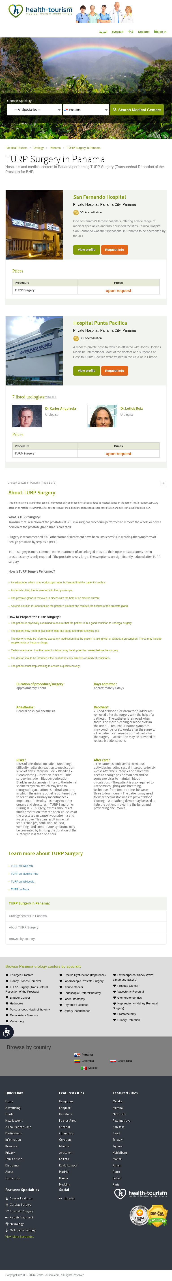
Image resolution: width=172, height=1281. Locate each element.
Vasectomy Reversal (130, 991)
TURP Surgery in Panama (84, 147)
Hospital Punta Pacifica (100, 323)
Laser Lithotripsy (74, 999)
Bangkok (65, 1108)
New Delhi (119, 1114)
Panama (55, 147)
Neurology (17, 1224)
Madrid (64, 1172)
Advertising (13, 1108)
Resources (12, 1146)
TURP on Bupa (20, 889)
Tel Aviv (118, 1139)
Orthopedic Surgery (23, 1230)
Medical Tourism (17, 147)
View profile (86, 249)
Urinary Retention (128, 1020)
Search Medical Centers (139, 110)
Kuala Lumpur (68, 1165)
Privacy (10, 1152)
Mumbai (118, 1108)
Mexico (89, 1068)
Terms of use (13, 1159)
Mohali (117, 1159)
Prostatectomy (126, 1014)
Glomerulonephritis (129, 997)
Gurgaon (65, 1139)
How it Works (14, 1120)
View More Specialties (19, 1237)
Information (13, 1139)
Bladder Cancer (20, 997)
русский (117, 31)
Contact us (12, 1178)
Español (144, 31)
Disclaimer (12, 1165)
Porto (116, 1172)
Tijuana (118, 1146)
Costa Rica (121, 1061)
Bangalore (66, 1101)
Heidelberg (120, 1152)
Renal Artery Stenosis (24, 1015)
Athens (117, 1165)
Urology (39, 147)
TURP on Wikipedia (22, 881)
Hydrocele (16, 1003)
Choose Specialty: (19, 101)
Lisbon (117, 1178)
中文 (131, 31)
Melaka (117, 1101)
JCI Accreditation (91, 212)
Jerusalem (66, 1152)
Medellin (64, 1184)
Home (9, 1101)
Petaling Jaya (122, 1120)
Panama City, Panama (118, 204)
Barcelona (65, 1114)
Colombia (84, 1061)
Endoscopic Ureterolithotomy (82, 993)
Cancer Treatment (21, 1198)
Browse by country (22, 939)
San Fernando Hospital (99, 197)
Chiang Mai (66, 1133)
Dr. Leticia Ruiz (131, 409)
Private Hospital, (86, 204)
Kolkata (64, 1159)
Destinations (13, 1133)
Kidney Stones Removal (25, 981)
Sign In (160, 31)
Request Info (114, 249)
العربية (103, 31)
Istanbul (64, 1146)
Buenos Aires (67, 1120)
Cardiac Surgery (20, 1204)
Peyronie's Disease (76, 1004)
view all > (51, 396)
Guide (9, 1114)
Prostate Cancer (127, 985)
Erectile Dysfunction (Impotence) (85, 975)
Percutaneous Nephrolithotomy (30, 1009)
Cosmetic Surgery (21, 1211)
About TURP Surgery (23, 927)
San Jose (119, 1127)
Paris (116, 1184)
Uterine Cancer (73, 987)
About (9, 1172)
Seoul (116, 1133)
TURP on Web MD (22, 866)
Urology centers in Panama (28, 916)
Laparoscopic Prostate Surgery (83, 981)
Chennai (64, 1127)
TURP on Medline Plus (24, 873)
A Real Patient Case (18, 1127)
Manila (63, 1178)
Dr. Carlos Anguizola (60, 409)
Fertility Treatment (21, 1217)
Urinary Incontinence (77, 1011)
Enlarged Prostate (21, 975)
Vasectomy (17, 1021)
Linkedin (67, 1198)
